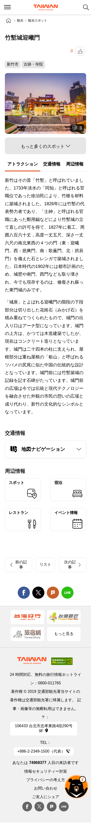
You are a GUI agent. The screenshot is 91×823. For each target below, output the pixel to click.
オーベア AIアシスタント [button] (76, 787)
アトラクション (22, 164)
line (67, 593)
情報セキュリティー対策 (45, 771)
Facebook (27, 806)
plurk (52, 806)
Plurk (53, 593)
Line (64, 806)
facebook (24, 593)
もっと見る (64, 634)
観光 (20, 20)
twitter (38, 593)
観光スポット (37, 20)
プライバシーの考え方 (45, 780)
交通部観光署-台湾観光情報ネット (45, 7)
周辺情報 (74, 164)
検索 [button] (86, 7)
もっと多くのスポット (43, 146)
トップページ (8, 20)
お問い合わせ (45, 788)
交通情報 (51, 164)
